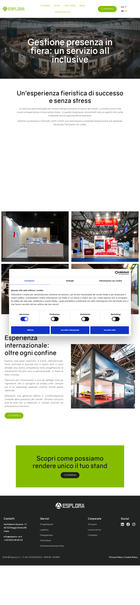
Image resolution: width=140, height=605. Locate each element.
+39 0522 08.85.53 (13, 540)
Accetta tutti (109, 330)
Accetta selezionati (70, 330)
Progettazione (46, 524)
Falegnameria (46, 535)
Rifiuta (30, 330)
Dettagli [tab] (70, 281)
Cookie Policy (131, 557)
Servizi (57, 6)
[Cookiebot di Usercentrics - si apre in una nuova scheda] (117, 273)
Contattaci (92, 535)
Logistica (44, 529)
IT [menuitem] (126, 7)
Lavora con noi (62, 12)
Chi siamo (45, 6)
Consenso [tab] (29, 281)
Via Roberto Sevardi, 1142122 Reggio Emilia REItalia (15, 527)
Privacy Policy (116, 557)
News (82, 6)
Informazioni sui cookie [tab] (110, 281)
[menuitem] (124, 7)
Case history (70, 6)
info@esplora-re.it (13, 536)
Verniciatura (45, 540)
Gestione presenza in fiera (52, 546)
